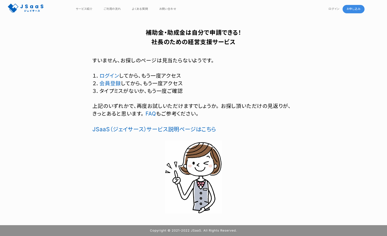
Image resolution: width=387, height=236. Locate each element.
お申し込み (354, 9)
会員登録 (110, 83)
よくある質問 (140, 9)
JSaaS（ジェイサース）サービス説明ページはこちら (154, 129)
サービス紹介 (84, 9)
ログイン (334, 9)
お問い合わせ (167, 9)
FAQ (151, 114)
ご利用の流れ (112, 9)
